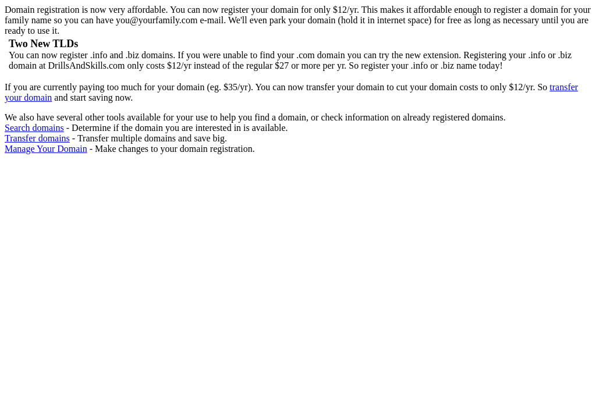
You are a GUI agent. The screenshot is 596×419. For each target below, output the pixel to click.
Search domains (34, 128)
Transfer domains (37, 138)
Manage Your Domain (46, 149)
